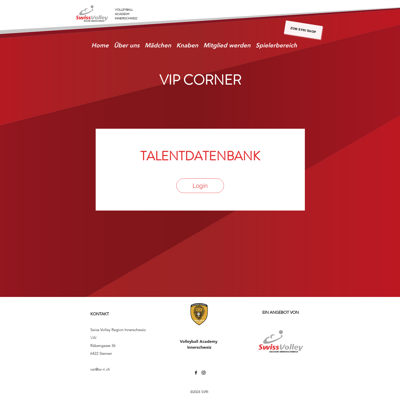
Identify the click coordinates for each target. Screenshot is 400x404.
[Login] (200, 185)
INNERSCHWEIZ (126, 18)
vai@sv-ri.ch (100, 369)
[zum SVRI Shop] (303, 30)
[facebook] (195, 372)
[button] (158, 45)
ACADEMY (122, 14)
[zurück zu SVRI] (372, 392)
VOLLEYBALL (124, 9)
